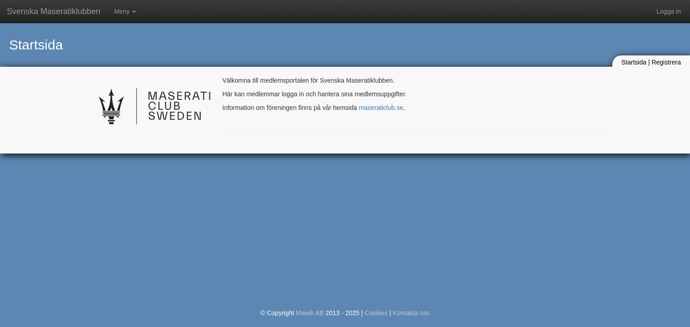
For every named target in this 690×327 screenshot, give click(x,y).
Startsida (633, 62)
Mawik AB (309, 313)
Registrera (666, 62)
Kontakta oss (411, 313)
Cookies (376, 313)
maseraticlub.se (381, 107)
